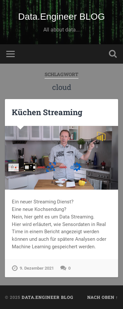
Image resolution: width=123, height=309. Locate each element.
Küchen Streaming (47, 112)
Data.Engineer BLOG (61, 16)
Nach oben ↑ (102, 297)
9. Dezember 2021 (37, 268)
